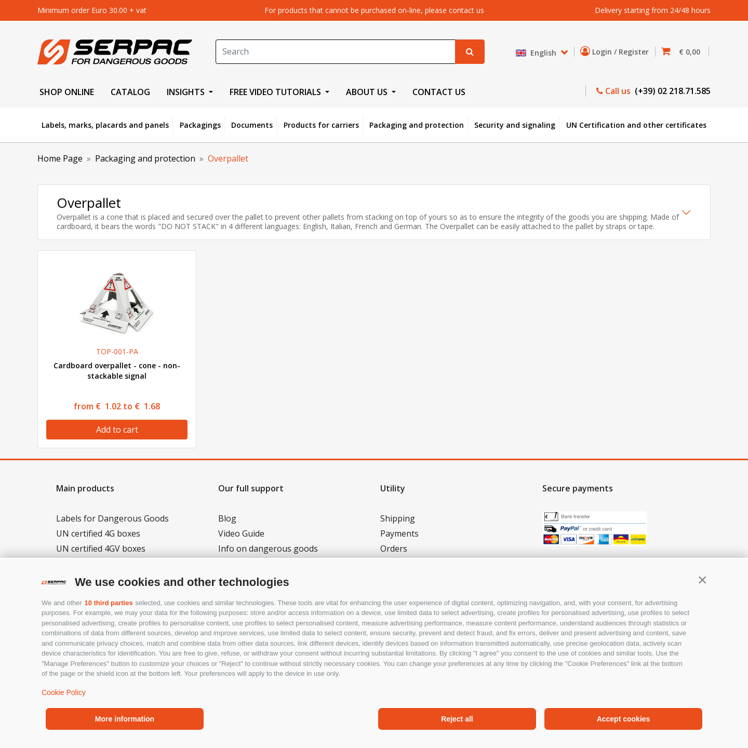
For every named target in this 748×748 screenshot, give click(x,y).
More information (124, 719)
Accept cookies (623, 719)
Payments (399, 533)
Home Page (60, 158)
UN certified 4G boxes (98, 533)
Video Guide (241, 533)
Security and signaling (514, 125)
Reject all (457, 719)
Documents (252, 125)
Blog (227, 518)
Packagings (200, 125)
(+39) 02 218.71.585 (672, 91)
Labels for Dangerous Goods (112, 518)
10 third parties (108, 603)
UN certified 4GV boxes (100, 548)
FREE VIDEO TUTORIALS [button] (276, 92)
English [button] (537, 52)
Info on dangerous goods (268, 548)
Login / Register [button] (616, 51)
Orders (393, 548)
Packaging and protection (416, 125)
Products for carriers (321, 125)
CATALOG (130, 92)
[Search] (336, 51)
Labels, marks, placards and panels (105, 125)
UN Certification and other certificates (636, 125)
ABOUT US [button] (368, 92)
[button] (702, 580)
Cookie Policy (64, 692)
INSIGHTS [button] (187, 92)
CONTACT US (438, 92)
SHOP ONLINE (66, 92)
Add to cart (117, 429)
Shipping (397, 518)
